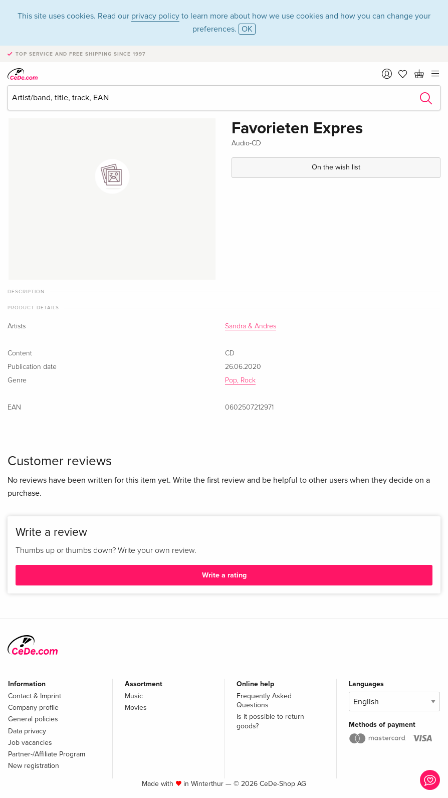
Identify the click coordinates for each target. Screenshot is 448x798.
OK (247, 29)
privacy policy (155, 16)
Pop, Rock (240, 380)
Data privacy (27, 731)
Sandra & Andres (250, 326)
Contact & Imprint (34, 696)
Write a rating (224, 575)
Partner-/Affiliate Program (46, 754)
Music (134, 696)
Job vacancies (30, 742)
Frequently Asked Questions (264, 700)
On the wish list (336, 167)
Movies (136, 707)
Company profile (33, 707)
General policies (33, 719)
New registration (33, 765)
